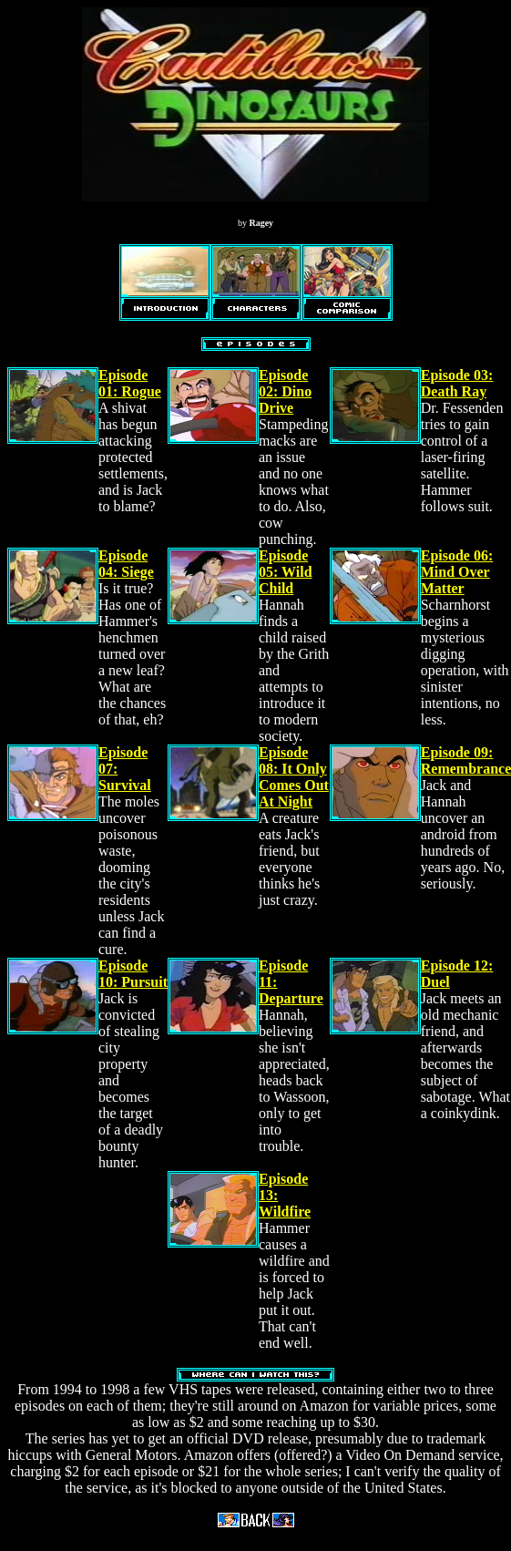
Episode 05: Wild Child (285, 572)
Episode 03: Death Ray (457, 383)
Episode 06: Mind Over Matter (457, 572)
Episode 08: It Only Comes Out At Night (294, 777)
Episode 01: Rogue (129, 383)
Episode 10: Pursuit (133, 974)
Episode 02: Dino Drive (285, 391)
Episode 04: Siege (126, 564)
